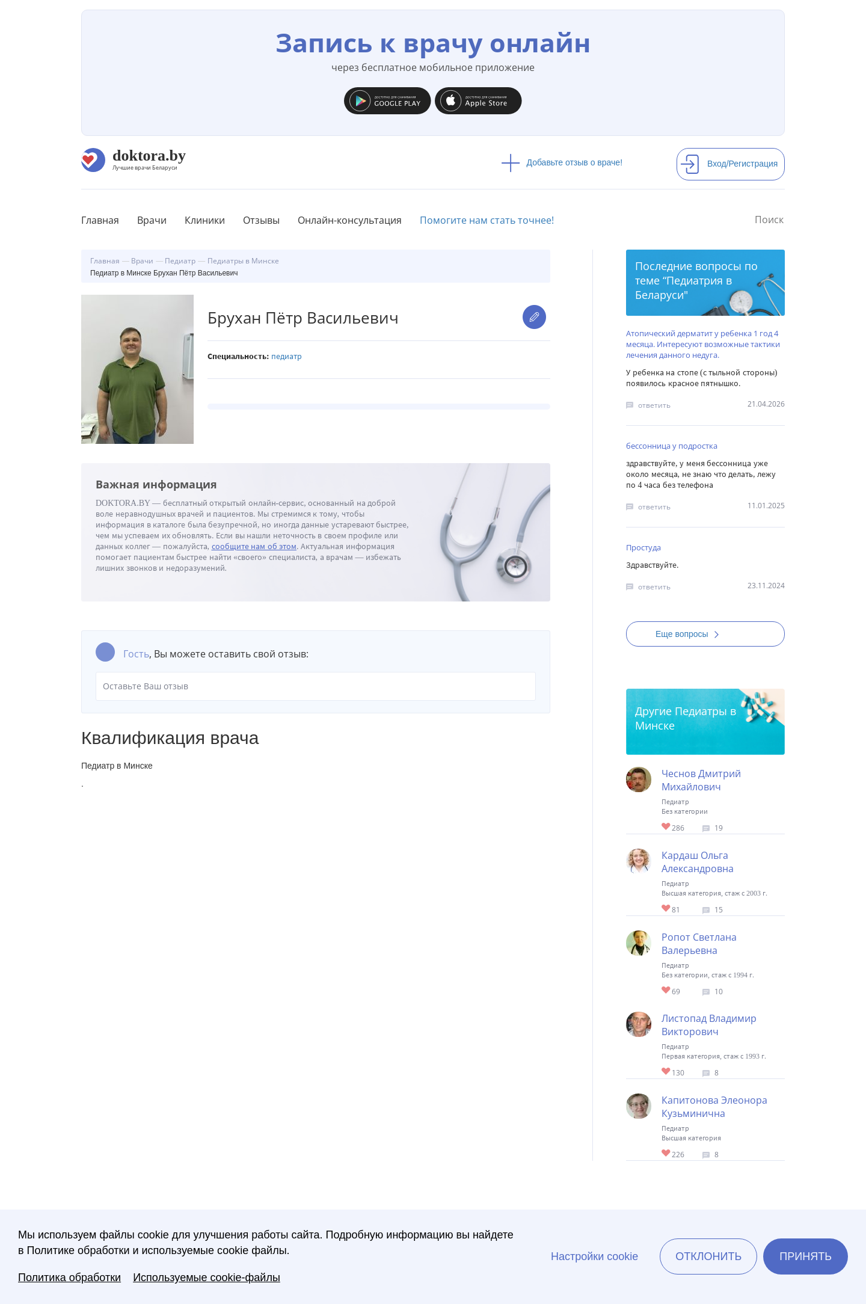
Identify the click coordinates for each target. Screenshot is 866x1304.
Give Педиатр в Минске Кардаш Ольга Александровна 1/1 (667, 909)
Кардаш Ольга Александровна (698, 862)
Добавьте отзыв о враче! (562, 162)
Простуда (643, 547)
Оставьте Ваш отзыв (316, 686)
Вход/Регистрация (729, 163)
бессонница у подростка (671, 445)
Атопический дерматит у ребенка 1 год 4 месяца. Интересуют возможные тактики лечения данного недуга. (703, 344)
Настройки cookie (594, 1256)
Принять (805, 1256)
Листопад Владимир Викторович (709, 1025)
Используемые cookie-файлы (206, 1278)
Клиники (205, 220)
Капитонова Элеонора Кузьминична (714, 1106)
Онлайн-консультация (350, 220)
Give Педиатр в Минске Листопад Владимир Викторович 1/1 (667, 1072)
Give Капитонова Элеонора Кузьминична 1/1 (667, 1153)
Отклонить (708, 1256)
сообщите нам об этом (254, 546)
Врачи (152, 220)
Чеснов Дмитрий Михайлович (701, 780)
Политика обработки (69, 1278)
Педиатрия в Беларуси (683, 287)
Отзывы (261, 220)
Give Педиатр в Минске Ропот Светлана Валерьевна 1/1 (667, 990)
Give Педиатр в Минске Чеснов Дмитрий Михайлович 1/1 (667, 827)
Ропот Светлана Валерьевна (699, 943)
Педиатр (286, 356)
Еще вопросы (691, 634)
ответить (654, 405)
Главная (100, 220)
